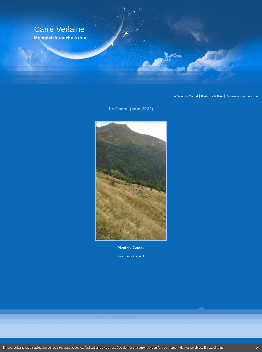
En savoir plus (213, 347)
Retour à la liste (212, 96)
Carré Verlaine (59, 29)
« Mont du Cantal (186, 96)
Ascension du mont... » (242, 96)
